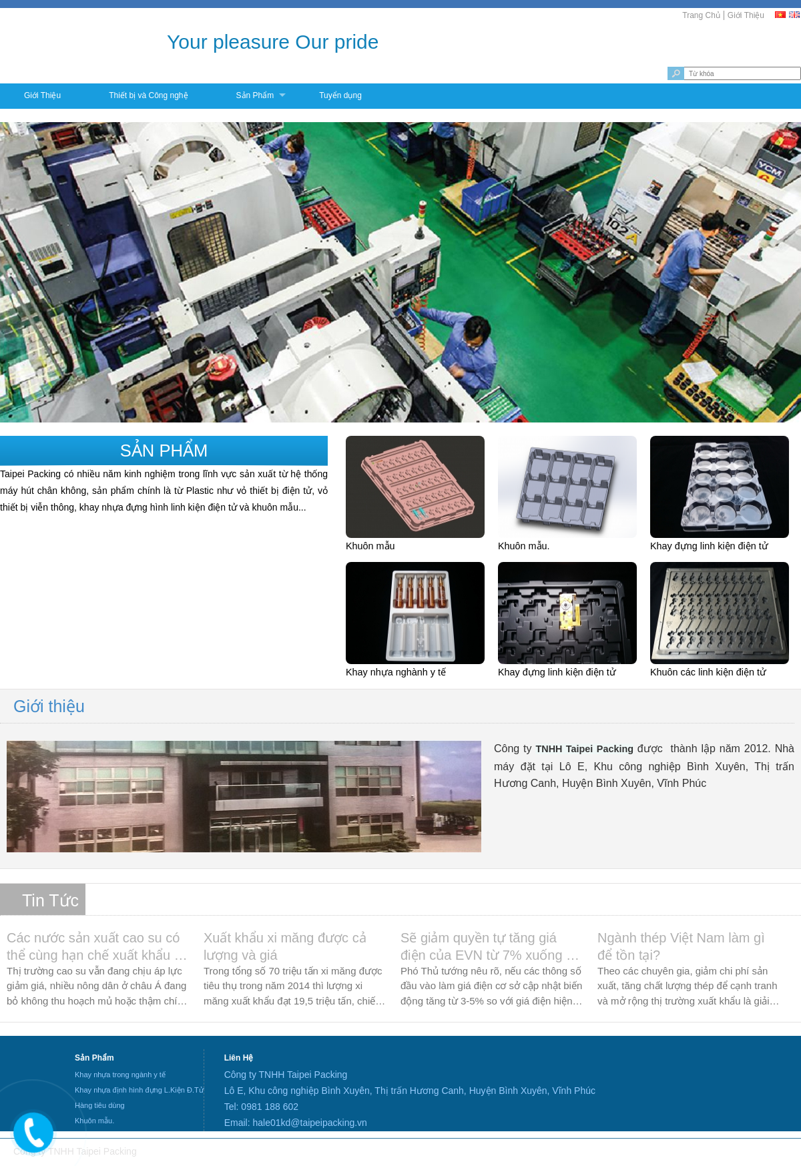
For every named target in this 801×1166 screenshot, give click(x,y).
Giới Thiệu (746, 15)
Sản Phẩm (255, 95)
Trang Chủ (701, 15)
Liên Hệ (239, 1058)
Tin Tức (50, 900)
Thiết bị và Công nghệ (148, 95)
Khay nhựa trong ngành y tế (120, 1075)
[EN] (795, 14)
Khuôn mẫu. (94, 1121)
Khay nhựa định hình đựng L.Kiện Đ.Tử (139, 1090)
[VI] (781, 14)
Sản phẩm (164, 450)
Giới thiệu (49, 706)
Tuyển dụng (340, 95)
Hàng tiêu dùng (100, 1105)
